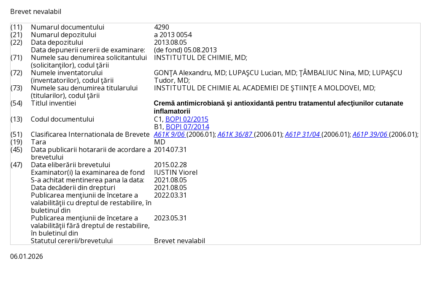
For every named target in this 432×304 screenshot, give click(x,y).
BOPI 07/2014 (187, 126)
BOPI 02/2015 (186, 119)
